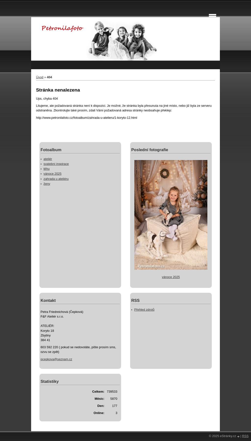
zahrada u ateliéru (56, 179)
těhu (47, 169)
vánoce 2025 (53, 173)
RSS (245, 436)
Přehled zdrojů (144, 309)
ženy (47, 184)
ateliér (48, 159)
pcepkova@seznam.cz (56, 359)
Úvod (39, 77)
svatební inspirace (56, 164)
